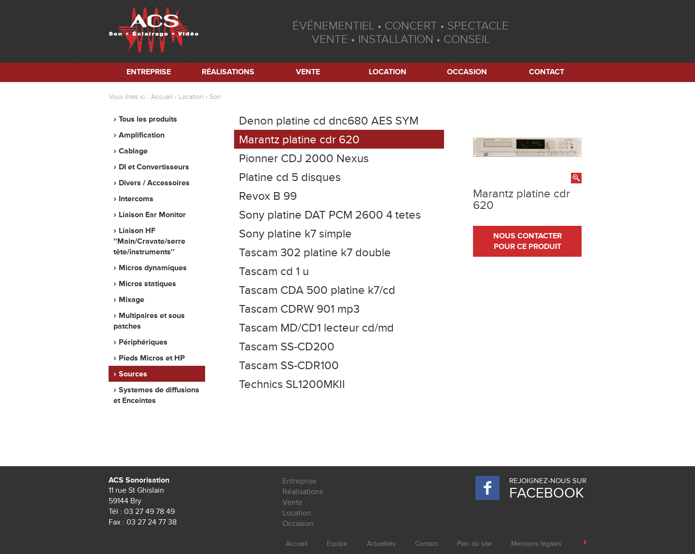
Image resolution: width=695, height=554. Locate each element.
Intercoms (136, 199)
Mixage (131, 300)
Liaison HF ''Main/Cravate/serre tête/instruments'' (149, 241)
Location (387, 72)
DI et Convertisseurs (154, 167)
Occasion (467, 72)
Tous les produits (148, 119)
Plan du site (474, 544)
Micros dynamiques (153, 268)
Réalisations (228, 72)
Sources (133, 374)
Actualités (381, 544)
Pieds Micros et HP (152, 358)
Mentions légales (536, 544)
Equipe (337, 544)
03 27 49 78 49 (149, 511)
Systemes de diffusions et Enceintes (156, 395)
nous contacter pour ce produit (527, 241)
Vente (308, 72)
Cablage (133, 151)
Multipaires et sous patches (149, 321)
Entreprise (148, 72)
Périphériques (143, 342)
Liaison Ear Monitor (152, 215)
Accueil (162, 97)
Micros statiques (147, 284)
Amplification (142, 135)
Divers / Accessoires (154, 183)
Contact (546, 72)
